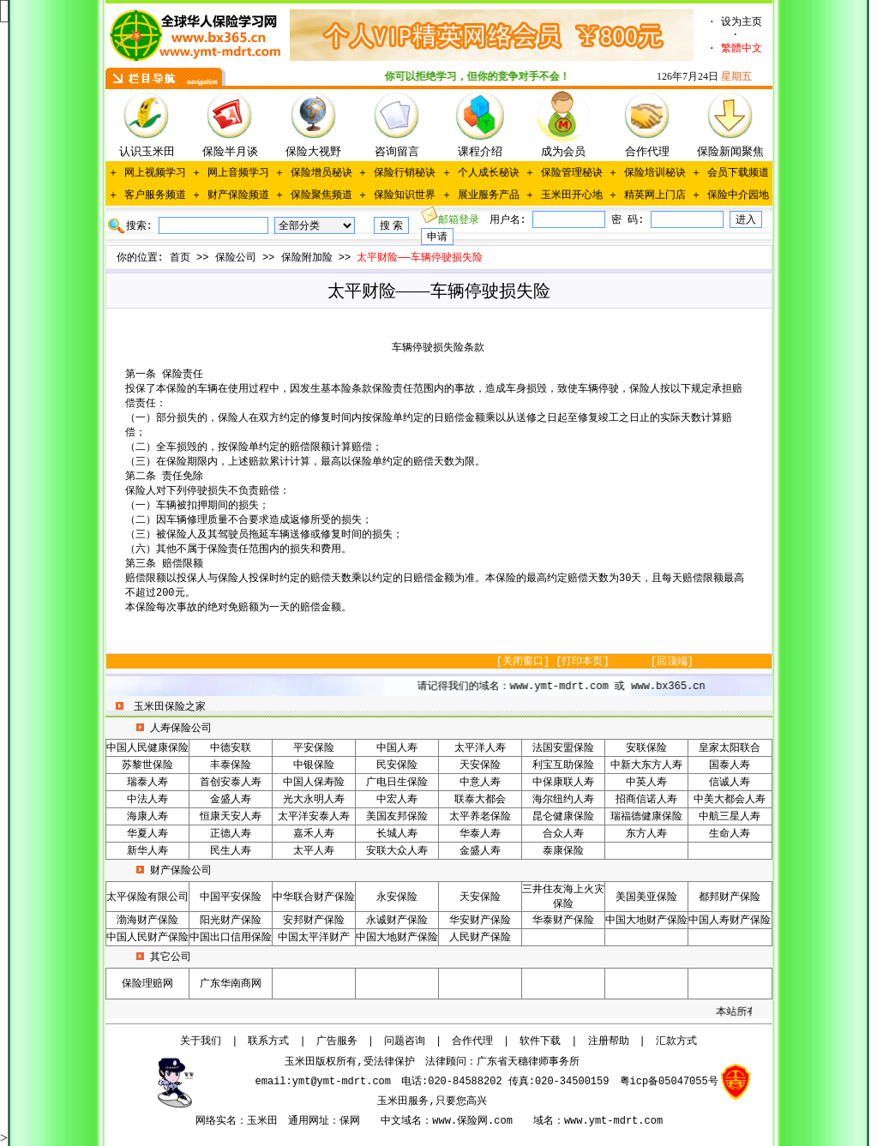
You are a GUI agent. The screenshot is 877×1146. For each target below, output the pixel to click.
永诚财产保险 (397, 921)
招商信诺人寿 (646, 800)
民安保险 (396, 765)
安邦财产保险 (314, 921)
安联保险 (646, 748)
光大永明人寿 (314, 800)
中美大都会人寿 (730, 800)
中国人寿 (396, 748)
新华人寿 (147, 851)
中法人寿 (147, 800)
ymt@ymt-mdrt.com (341, 1082)
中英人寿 (646, 783)
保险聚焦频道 (321, 195)
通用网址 (308, 1121)
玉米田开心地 (572, 195)
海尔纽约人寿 (563, 800)
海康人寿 (147, 817)
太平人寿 (313, 851)
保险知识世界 (404, 195)
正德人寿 (230, 834)
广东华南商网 (230, 984)
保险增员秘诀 (321, 173)
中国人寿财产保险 (729, 921)
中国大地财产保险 (646, 921)
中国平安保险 (230, 897)
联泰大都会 (480, 800)
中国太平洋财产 (314, 938)
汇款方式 (676, 1041)
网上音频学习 (238, 173)
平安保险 (313, 748)
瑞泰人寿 (147, 783)
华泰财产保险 (563, 921)
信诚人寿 (729, 783)
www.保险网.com (472, 1121)
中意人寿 (480, 783)
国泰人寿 (729, 765)
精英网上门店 (655, 195)
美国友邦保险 (397, 817)
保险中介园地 (738, 195)
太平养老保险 (480, 817)
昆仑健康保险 (563, 817)
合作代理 (472, 1041)
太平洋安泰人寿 (314, 817)
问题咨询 (404, 1041)
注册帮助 (608, 1041)
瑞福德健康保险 (646, 817)
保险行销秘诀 (404, 173)
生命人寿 (729, 834)
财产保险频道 (238, 195)
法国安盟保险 (563, 748)
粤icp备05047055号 (669, 1082)
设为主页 (741, 22)
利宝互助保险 (563, 765)
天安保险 (480, 765)
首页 (180, 258)
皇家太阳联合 (729, 748)
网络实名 (216, 1121)
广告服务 (336, 1041)
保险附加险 (307, 258)
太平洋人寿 (480, 748)
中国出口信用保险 (230, 938)
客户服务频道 (155, 195)
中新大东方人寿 (646, 765)
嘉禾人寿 (313, 834)
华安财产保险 (480, 921)
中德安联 (230, 748)
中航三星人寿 (729, 817)
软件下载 (540, 1041)
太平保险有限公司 (147, 897)
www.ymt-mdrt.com (613, 1121)
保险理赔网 (147, 984)
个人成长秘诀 (489, 173)
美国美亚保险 (646, 897)
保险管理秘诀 (572, 173)
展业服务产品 (489, 195)
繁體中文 (741, 49)
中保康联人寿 (563, 783)
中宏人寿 (396, 800)
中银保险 (313, 765)
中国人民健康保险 (147, 748)
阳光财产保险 (230, 921)
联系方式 (268, 1041)
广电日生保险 (397, 783)
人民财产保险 (480, 938)
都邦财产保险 (729, 897)
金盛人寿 (230, 800)
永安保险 (396, 897)
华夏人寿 (147, 834)
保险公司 (235, 258)
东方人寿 (646, 834)
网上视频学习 (155, 173)
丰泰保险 (230, 765)
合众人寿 (563, 834)
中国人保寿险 (314, 783)
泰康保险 (563, 851)
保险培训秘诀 (655, 173)
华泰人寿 (480, 834)
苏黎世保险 (147, 765)
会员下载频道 (738, 173)
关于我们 (200, 1041)
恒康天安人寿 (230, 817)
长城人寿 (396, 834)
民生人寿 (230, 851)
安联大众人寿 (397, 851)
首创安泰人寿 (230, 783)
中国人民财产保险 (147, 938)
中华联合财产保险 (314, 897)
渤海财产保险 (147, 921)
